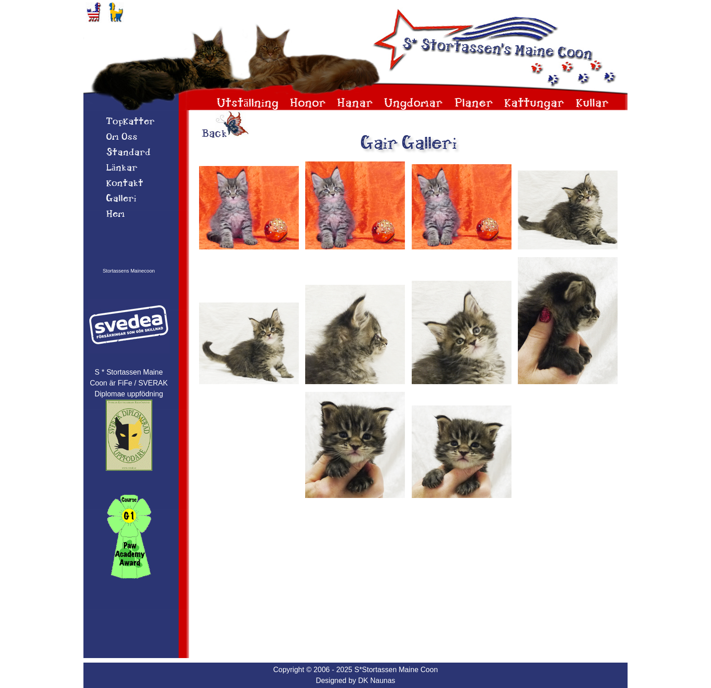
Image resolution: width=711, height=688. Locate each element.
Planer (473, 103)
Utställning (247, 103)
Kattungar (534, 103)
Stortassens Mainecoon (129, 270)
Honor (308, 103)
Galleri (121, 199)
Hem (115, 214)
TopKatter (130, 122)
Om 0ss (121, 137)
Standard (128, 152)
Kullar (592, 103)
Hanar (355, 103)
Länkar (121, 168)
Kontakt (124, 183)
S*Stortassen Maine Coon (396, 669)
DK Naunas (376, 680)
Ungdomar (413, 103)
